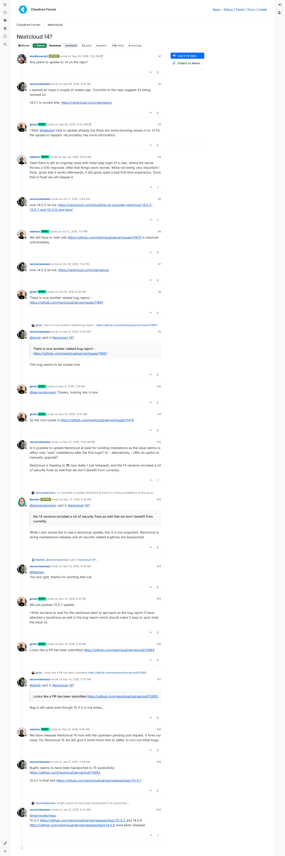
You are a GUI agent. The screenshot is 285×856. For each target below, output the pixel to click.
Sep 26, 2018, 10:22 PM (73, 124)
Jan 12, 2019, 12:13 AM (77, 809)
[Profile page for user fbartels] (22, 502)
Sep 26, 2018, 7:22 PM (86, 56)
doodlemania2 (39, 56)
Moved (23, 45)
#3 (159, 124)
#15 (159, 598)
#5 (159, 199)
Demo (240, 10)
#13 (159, 499)
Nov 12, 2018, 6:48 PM (77, 499)
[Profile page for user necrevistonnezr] (22, 86)
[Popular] (5, 28)
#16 (159, 644)
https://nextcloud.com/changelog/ (86, 103)
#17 (159, 679)
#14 (159, 566)
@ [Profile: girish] (35, 338)
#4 (159, 156)
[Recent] (5, 13)
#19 (159, 761)
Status (228, 10)
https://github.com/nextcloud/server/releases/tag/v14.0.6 (72, 825)
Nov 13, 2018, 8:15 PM (72, 598)
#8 (159, 291)
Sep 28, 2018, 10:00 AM (76, 156)
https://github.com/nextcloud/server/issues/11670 (104, 237)
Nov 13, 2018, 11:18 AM (77, 566)
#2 (159, 83)
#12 (159, 441)
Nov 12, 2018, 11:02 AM (77, 441)
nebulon (35, 156)
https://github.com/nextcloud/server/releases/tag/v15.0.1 (98, 780)
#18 (159, 729)
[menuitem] (279, 5)
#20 (158, 809)
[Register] (279, 13)
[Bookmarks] (5, 36)
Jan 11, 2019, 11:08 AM (76, 761)
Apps (216, 10)
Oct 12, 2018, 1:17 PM (74, 231)
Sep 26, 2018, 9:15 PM (76, 83)
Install (262, 10)
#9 (159, 331)
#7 (159, 264)
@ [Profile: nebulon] (47, 130)
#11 (159, 414)
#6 (159, 231)
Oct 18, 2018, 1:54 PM (76, 264)
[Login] (279, 5)
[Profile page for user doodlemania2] (22, 59)
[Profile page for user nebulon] (22, 159)
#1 (160, 56)
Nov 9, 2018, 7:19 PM (72, 386)
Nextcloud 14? (63, 338)
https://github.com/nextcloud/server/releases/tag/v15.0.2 (82, 820)
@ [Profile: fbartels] (37, 572)
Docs (251, 10)
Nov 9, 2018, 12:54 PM (77, 331)
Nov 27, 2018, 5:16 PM (72, 644)
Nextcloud (55, 45)
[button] (5, 843)
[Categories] (5, 5)
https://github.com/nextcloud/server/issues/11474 (97, 420)
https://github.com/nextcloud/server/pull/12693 (119, 650)
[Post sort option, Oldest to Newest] (187, 63)
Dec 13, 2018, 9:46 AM (76, 729)
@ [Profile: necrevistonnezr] (43, 392)
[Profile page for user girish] (22, 127)
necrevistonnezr (40, 83)
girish (33, 124)
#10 (159, 386)
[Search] (5, 44)
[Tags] (5, 20)
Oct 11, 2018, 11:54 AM (76, 199)
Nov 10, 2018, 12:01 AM (73, 414)
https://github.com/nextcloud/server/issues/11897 (66, 302)
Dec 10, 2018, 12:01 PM (77, 679)
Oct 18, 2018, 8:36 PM (72, 291)
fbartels (35, 499)
